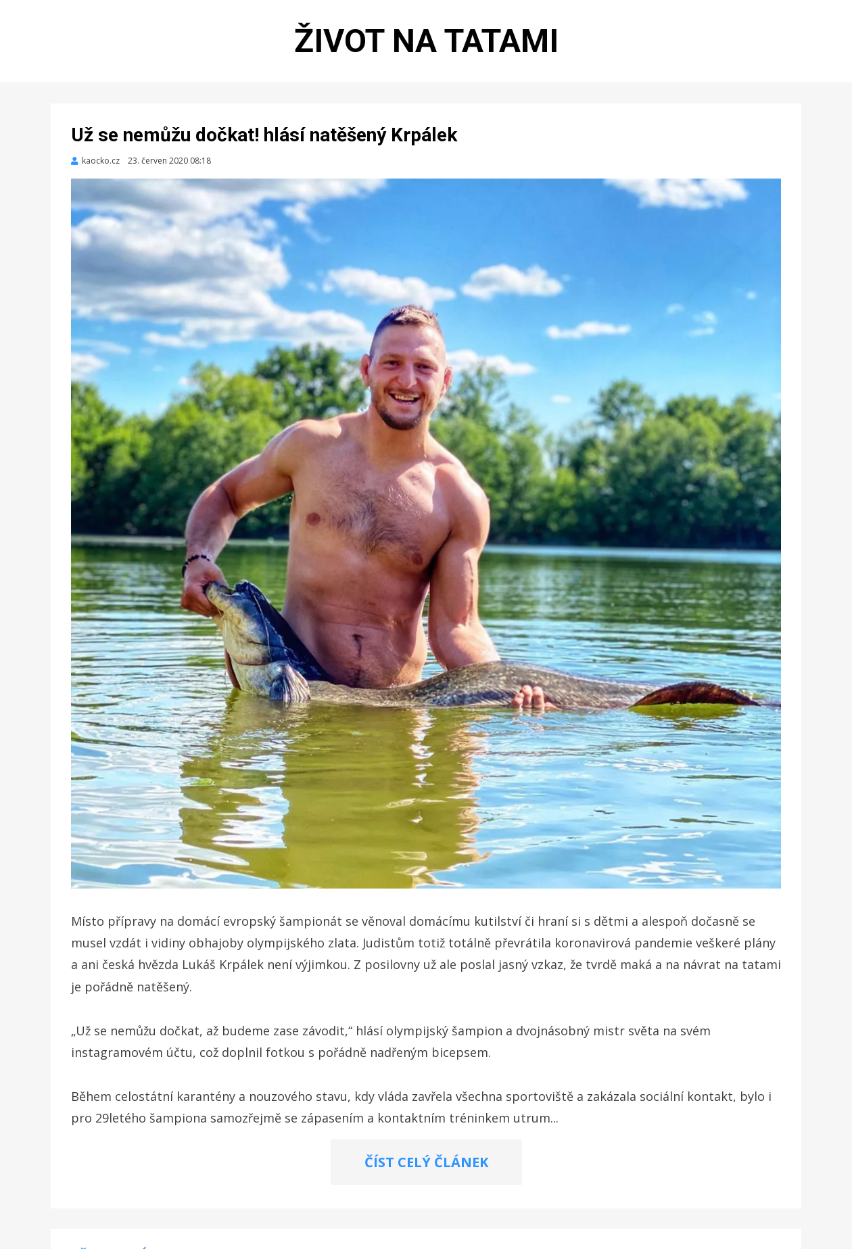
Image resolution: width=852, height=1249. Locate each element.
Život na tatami (426, 41)
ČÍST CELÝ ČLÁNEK (426, 1162)
